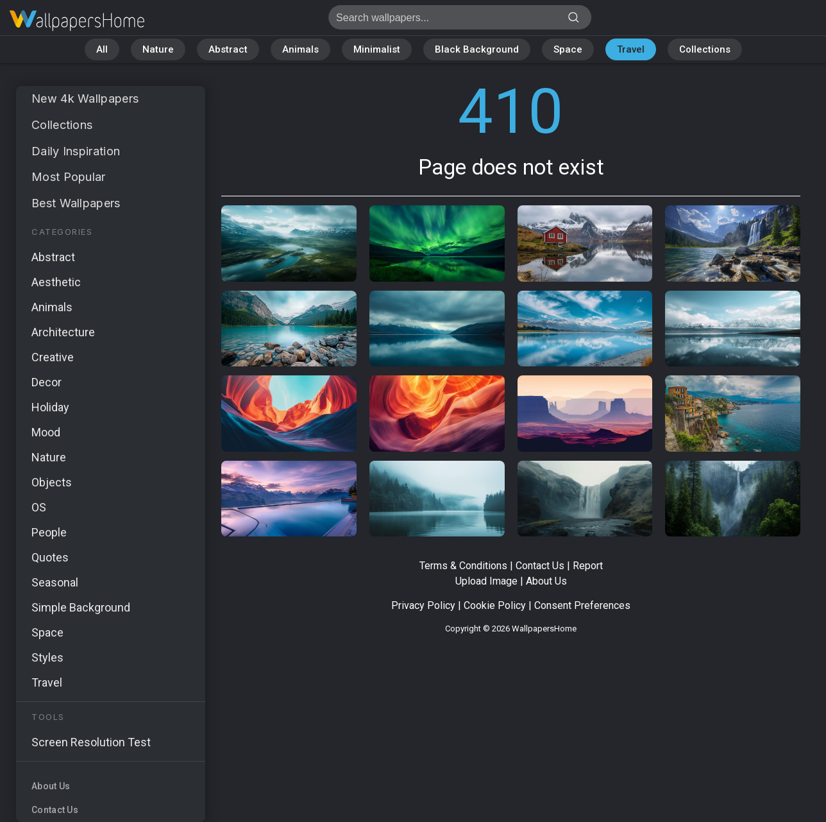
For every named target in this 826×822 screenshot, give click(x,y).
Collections (704, 49)
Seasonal (54, 582)
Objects (51, 482)
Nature (158, 49)
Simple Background (80, 607)
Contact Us (54, 810)
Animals (300, 49)
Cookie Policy (495, 605)
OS (38, 507)
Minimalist (376, 49)
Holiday (50, 407)
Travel (631, 49)
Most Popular (68, 177)
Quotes (50, 557)
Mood (45, 432)
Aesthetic (56, 282)
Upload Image (486, 581)
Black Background (477, 49)
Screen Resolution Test (91, 742)
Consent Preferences (582, 605)
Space (567, 49)
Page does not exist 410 (77, 20)
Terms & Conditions (463, 566)
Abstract (228, 49)
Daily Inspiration (75, 151)
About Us (50, 786)
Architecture (63, 332)
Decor (46, 382)
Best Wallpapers (76, 203)
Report (588, 566)
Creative (52, 357)
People (49, 532)
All (102, 49)
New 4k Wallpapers (85, 98)
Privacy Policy (423, 605)
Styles (47, 657)
